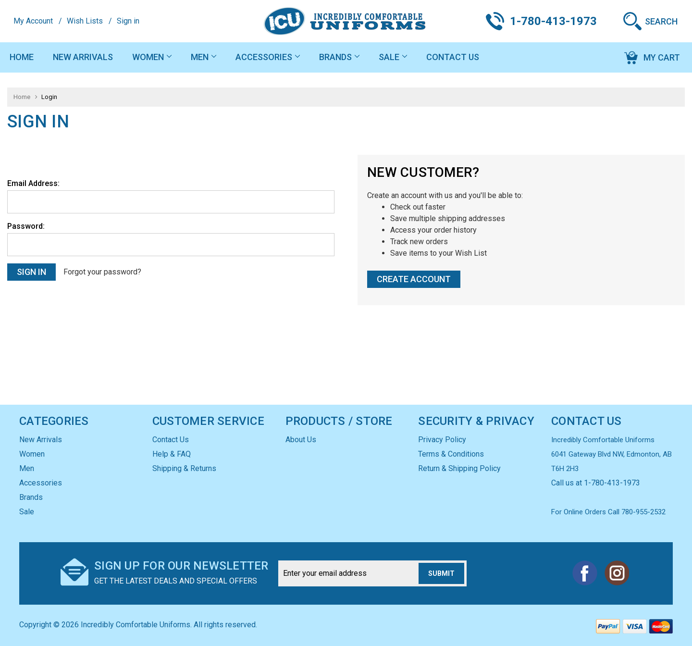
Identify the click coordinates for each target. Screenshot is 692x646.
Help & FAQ (171, 454)
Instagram (616, 572)
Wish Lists (85, 20)
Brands (339, 57)
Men (203, 57)
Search (661, 21)
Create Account (414, 279)
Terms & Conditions (451, 454)
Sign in (128, 20)
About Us (300, 439)
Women (152, 57)
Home (22, 57)
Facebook (584, 572)
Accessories (267, 57)
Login (49, 96)
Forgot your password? (102, 271)
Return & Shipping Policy (459, 468)
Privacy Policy (442, 439)
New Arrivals (83, 57)
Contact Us (452, 57)
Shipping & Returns (184, 468)
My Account (33, 20)
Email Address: (33, 183)
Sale (393, 57)
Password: (26, 226)
